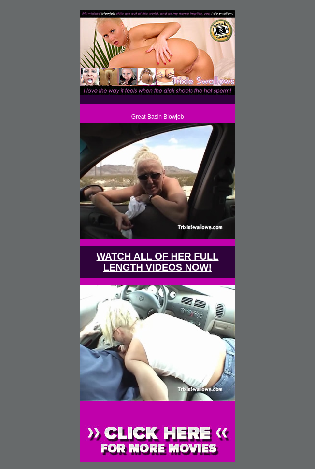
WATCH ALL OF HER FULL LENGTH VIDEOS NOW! (158, 262)
